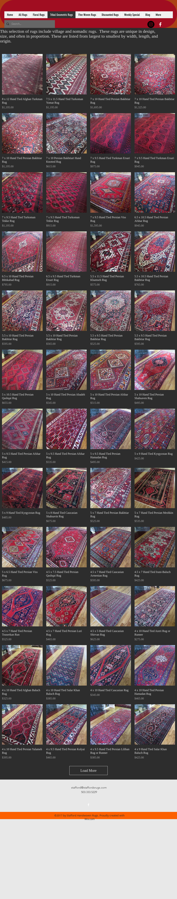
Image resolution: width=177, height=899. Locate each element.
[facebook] (160, 24)
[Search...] (29, 24)
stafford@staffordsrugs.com (89, 787)
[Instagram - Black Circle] (150, 24)
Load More (88, 770)
